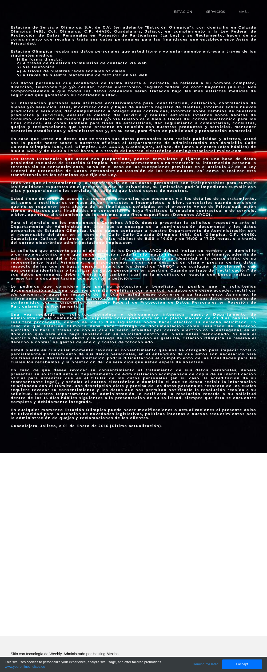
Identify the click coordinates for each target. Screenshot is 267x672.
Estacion (183, 12)
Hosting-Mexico (105, 654)
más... (244, 12)
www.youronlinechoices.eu (25, 667)
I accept (242, 664)
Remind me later (205, 664)
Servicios (215, 12)
